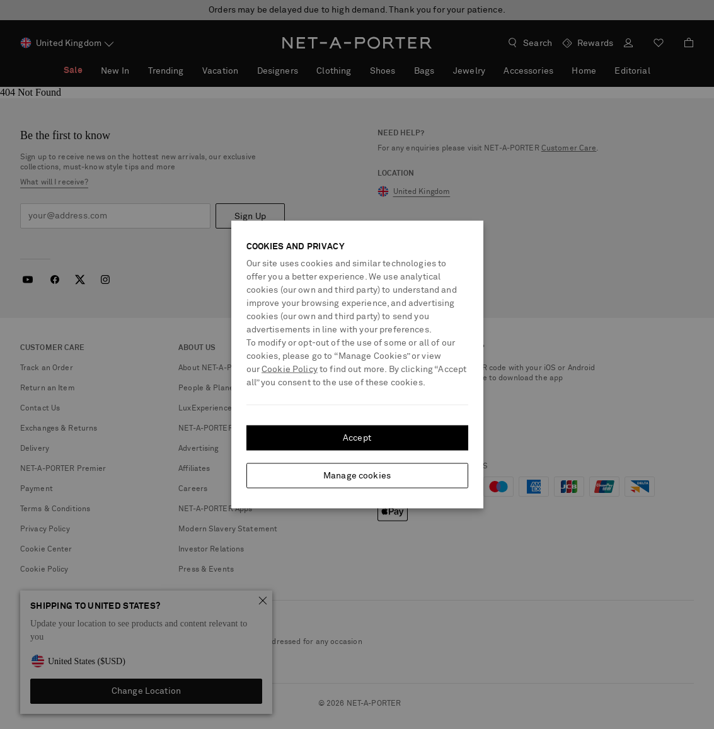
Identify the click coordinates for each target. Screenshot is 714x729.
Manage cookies (357, 476)
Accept (357, 438)
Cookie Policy (290, 369)
